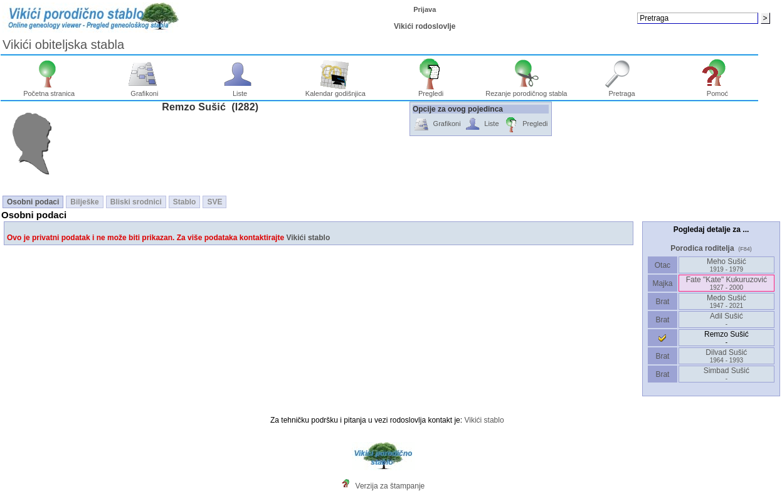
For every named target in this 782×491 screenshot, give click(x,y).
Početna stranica (49, 90)
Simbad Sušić (726, 374)
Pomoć (718, 90)
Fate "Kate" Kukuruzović (726, 283)
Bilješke (84, 202)
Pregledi (431, 90)
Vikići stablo (308, 237)
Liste (240, 90)
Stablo (184, 202)
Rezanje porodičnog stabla (526, 90)
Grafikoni (144, 90)
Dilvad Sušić (726, 356)
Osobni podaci (33, 202)
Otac (662, 265)
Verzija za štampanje (390, 486)
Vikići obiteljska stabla (63, 44)
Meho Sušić (726, 265)
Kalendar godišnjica (335, 90)
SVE (214, 202)
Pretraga (622, 90)
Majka (662, 283)
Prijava (424, 9)
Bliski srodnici (136, 202)
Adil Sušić (726, 319)
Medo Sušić (726, 301)
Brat (662, 301)
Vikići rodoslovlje (424, 26)
